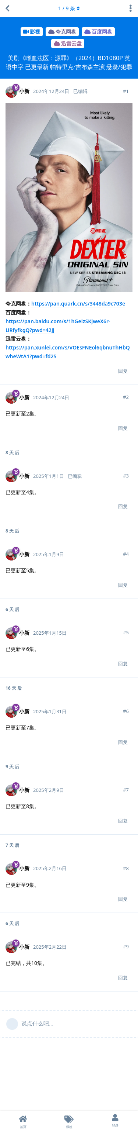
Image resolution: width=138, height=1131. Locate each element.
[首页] (23, 1121)
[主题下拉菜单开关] (130, 8)
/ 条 (69, 8)
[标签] (69, 1121)
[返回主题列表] (7, 8)
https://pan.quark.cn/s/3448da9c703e (78, 303)
